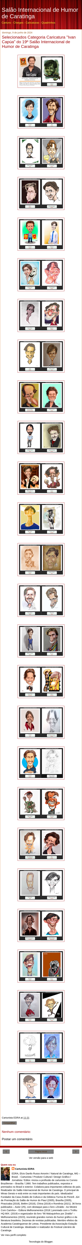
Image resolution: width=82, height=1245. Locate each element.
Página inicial (41, 1151)
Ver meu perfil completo (13, 1235)
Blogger (48, 1241)
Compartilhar (9, 1123)
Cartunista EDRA (24, 1169)
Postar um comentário (17, 1139)
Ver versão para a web (41, 1158)
